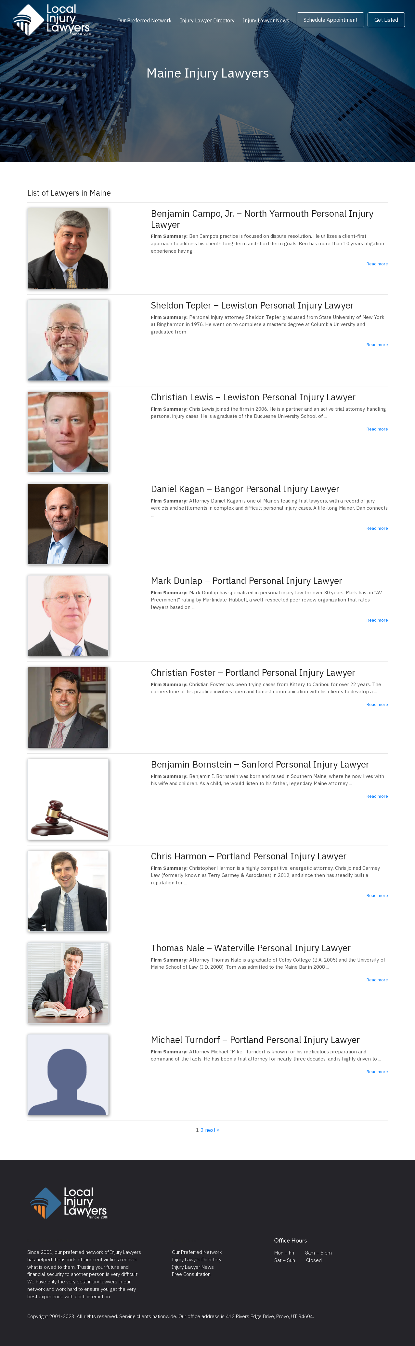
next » (212, 1130)
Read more (377, 264)
